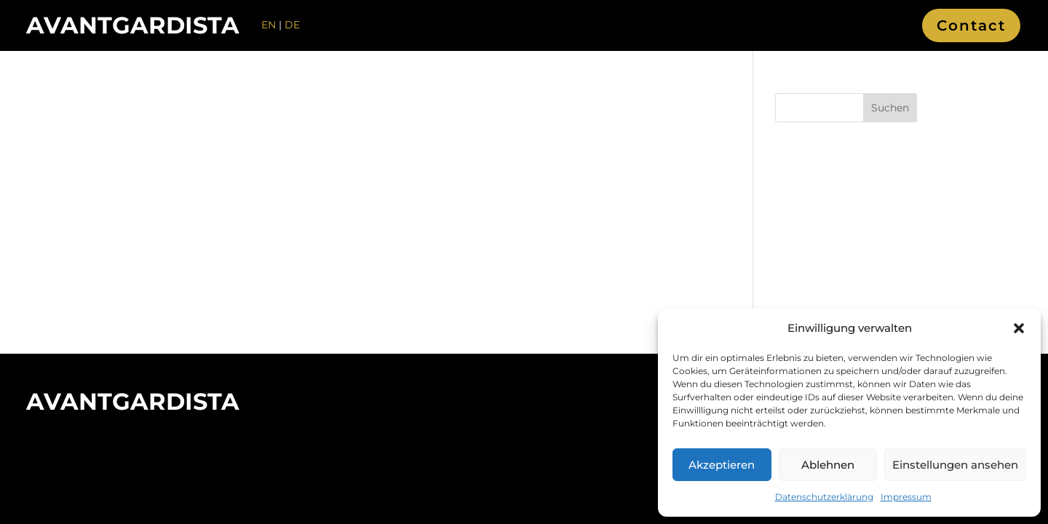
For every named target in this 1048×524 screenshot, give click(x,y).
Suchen (890, 107)
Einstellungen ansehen (955, 465)
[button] (1019, 328)
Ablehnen (827, 465)
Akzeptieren (721, 465)
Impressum (906, 496)
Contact (971, 25)
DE (292, 24)
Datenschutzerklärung (824, 496)
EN (268, 24)
